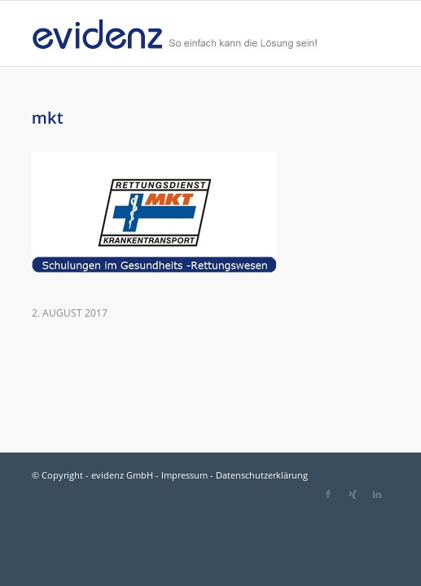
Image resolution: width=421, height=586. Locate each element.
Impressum (184, 475)
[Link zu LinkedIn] (377, 494)
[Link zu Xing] (352, 494)
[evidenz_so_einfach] (175, 33)
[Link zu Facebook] (328, 494)
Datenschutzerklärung (262, 475)
